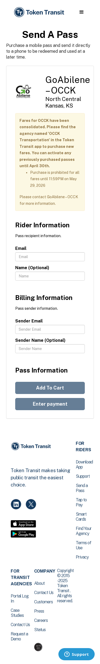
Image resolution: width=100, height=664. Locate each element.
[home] (39, 12)
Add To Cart (50, 388)
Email (20, 248)
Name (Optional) (32, 267)
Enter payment (50, 404)
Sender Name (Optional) (40, 340)
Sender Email (29, 321)
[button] (81, 12)
